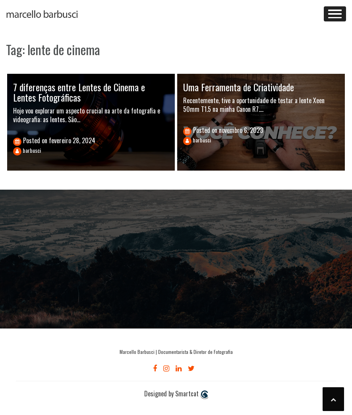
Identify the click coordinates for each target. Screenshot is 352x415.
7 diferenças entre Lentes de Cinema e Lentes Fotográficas (79, 92)
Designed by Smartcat (176, 394)
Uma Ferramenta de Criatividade (238, 87)
